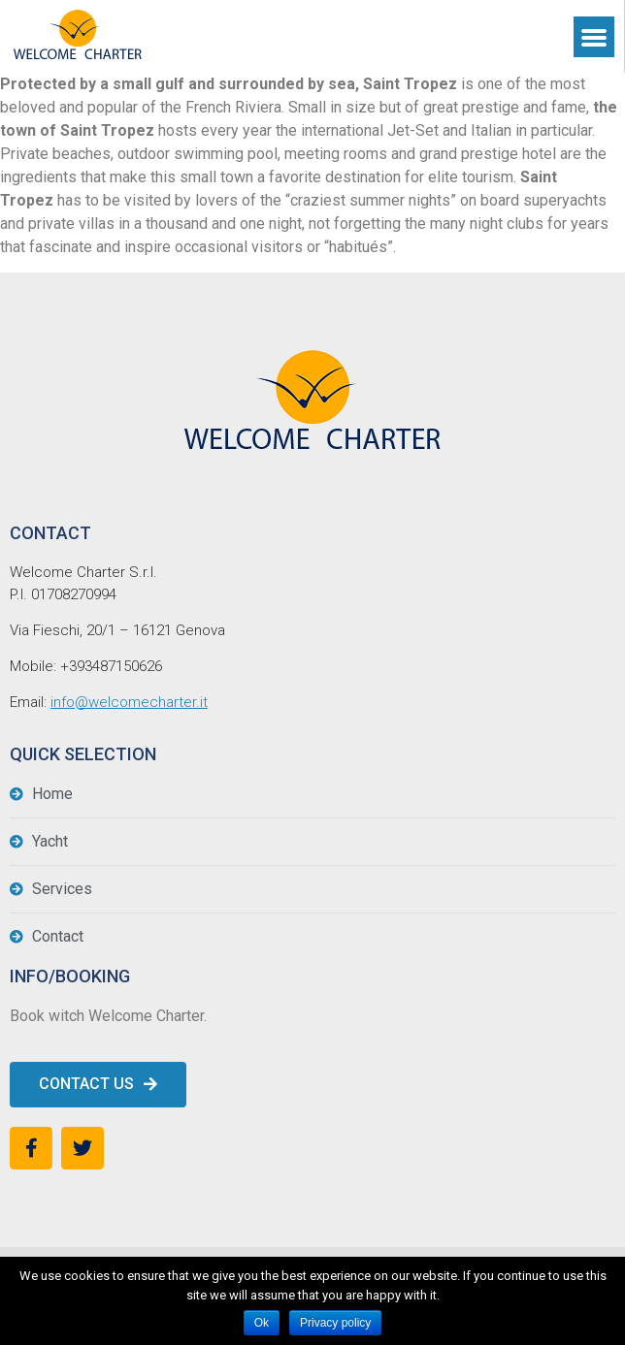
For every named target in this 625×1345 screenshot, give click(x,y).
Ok (261, 1322)
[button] (98, 1084)
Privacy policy (335, 1322)
